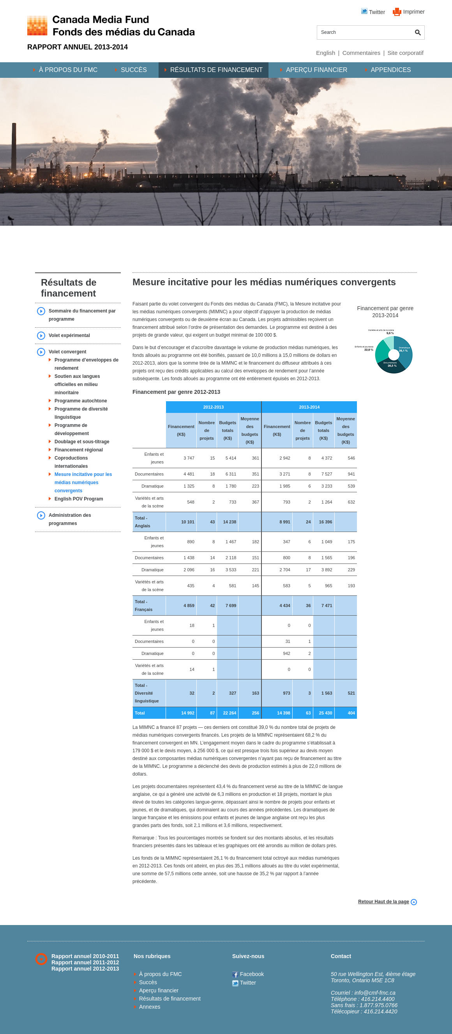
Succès (134, 70)
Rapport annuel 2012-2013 (85, 969)
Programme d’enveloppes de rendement (86, 364)
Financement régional (79, 450)
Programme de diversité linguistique (81, 413)
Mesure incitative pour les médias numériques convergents (83, 482)
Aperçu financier (316, 70)
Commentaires (362, 52)
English (325, 52)
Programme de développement (72, 429)
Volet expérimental (69, 335)
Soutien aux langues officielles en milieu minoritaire (77, 384)
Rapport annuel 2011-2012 (85, 962)
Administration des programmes (70, 519)
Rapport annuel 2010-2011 (85, 956)
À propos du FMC (68, 70)
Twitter (373, 11)
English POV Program (79, 499)
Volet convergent (67, 352)
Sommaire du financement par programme (82, 315)
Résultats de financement (216, 70)
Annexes (149, 1007)
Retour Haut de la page (383, 901)
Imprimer (414, 12)
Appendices (391, 70)
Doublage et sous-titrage (82, 441)
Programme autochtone (81, 401)
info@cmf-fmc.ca (375, 993)
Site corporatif (405, 52)
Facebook (248, 974)
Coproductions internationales (71, 462)
